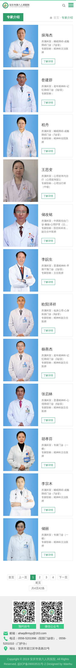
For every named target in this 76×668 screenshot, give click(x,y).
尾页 (38, 582)
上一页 (23, 577)
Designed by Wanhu (59, 664)
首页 (56, 17)
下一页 (63, 577)
